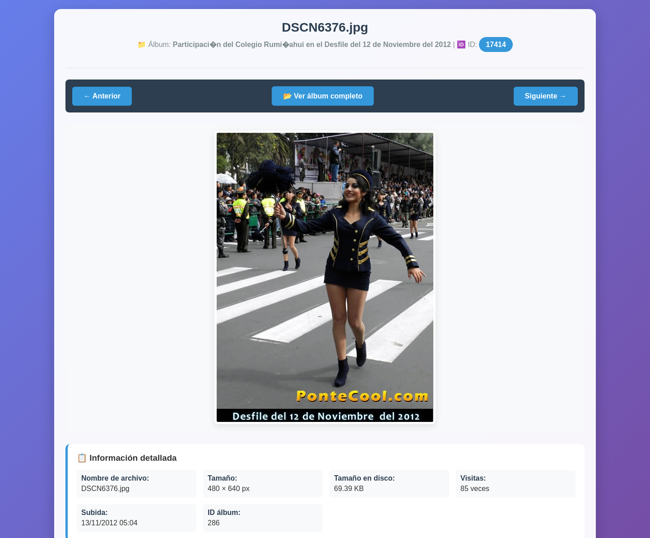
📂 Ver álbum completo (322, 96)
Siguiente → (545, 96)
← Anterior (102, 96)
